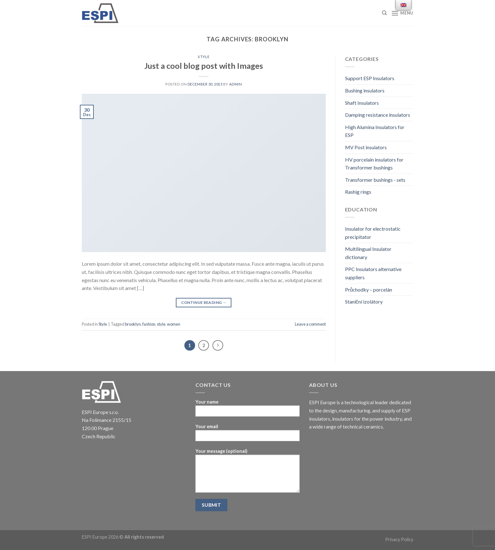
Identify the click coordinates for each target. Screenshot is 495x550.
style (161, 324)
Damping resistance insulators (377, 115)
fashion (148, 324)
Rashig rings (358, 192)
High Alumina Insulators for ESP (374, 131)
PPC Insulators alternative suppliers (373, 273)
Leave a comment (310, 324)
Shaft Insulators (362, 103)
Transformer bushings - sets (375, 180)
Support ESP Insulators (369, 78)
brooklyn (133, 324)
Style (203, 57)
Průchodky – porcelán (368, 290)
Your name (247, 410)
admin (235, 84)
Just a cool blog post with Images (203, 65)
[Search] (384, 13)
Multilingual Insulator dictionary (368, 253)
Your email (247, 435)
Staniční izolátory (364, 302)
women (173, 324)
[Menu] (402, 13)
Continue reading (204, 302)
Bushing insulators (365, 90)
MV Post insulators (366, 147)
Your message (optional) (247, 472)
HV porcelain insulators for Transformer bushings (374, 164)
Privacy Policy (399, 539)
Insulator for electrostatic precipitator (373, 233)
